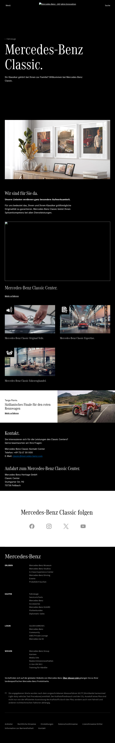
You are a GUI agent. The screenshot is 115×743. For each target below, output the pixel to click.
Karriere (32, 654)
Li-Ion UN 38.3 (35, 664)
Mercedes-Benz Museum (40, 565)
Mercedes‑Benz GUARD (39, 607)
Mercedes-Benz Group (39, 651)
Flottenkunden (36, 610)
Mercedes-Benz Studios (40, 568)
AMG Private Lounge (38, 635)
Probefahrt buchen (37, 581)
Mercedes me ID (36, 639)
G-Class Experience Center (41, 572)
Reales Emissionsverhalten (41, 661)
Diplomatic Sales (36, 613)
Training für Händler (38, 667)
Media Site (34, 657)
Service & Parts (36, 597)
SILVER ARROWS (36, 625)
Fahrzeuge (33, 594)
